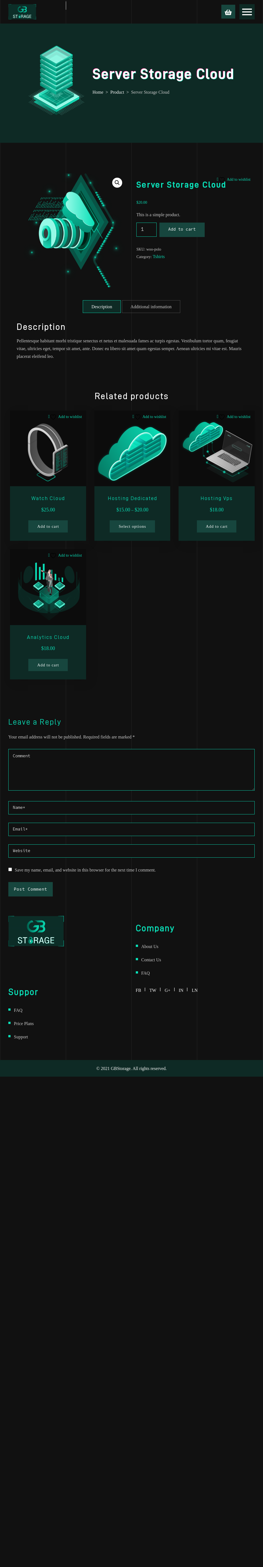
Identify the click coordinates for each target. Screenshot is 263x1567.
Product (117, 92)
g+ (170, 989)
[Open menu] (247, 11)
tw (155, 989)
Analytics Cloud (48, 637)
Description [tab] (101, 306)
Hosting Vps (217, 498)
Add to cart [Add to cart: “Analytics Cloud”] (48, 665)
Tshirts (159, 256)
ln (194, 989)
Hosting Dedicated (132, 498)
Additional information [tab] (151, 306)
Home (97, 92)
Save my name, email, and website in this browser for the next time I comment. (85, 870)
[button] (117, 183)
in (183, 989)
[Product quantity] (146, 230)
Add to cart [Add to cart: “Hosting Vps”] (216, 526)
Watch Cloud (48, 498)
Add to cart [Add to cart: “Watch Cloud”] (48, 526)
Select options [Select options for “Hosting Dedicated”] (132, 526)
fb (141, 989)
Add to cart (182, 230)
